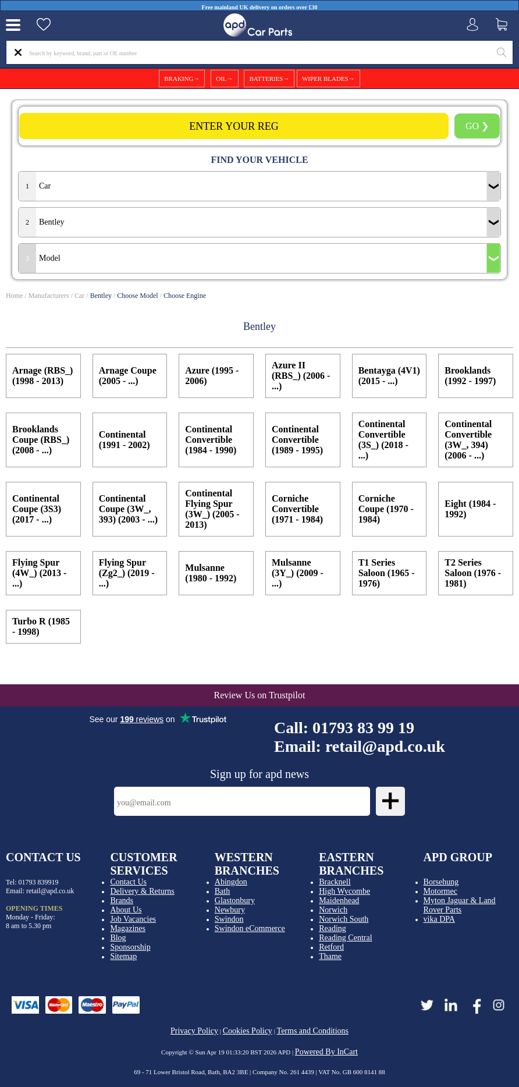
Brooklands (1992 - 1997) (470, 375)
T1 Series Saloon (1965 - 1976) (386, 572)
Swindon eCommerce (250, 928)
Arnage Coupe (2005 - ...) (128, 375)
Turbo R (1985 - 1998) (41, 626)
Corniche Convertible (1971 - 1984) (297, 508)
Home (14, 296)
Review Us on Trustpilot (259, 695)
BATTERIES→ (269, 78)
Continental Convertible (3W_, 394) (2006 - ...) (468, 439)
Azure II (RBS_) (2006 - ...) (301, 375)
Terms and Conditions (313, 1030)
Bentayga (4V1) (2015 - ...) (389, 375)
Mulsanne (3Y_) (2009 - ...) (298, 572)
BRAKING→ (182, 78)
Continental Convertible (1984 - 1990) (210, 439)
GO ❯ (477, 126)
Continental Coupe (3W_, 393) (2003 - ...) (128, 508)
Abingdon (231, 882)
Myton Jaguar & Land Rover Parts (460, 905)
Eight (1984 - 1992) (470, 509)
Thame (330, 956)
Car (79, 296)
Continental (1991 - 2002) (124, 439)
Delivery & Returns (142, 891)
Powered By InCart (326, 1051)
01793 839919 (39, 882)
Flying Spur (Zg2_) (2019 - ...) (127, 572)
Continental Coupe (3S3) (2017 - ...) (36, 508)
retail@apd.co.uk (385, 746)
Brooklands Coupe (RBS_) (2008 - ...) (40, 439)
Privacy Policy (194, 1030)
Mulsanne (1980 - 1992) (210, 573)
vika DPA (439, 919)
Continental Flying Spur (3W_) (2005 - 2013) (212, 509)
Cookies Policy (247, 1030)
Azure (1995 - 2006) (212, 375)
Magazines (127, 928)
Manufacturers (49, 296)
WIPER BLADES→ (328, 78)
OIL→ (224, 78)
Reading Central (345, 937)
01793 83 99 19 (363, 728)
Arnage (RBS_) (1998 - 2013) (42, 375)
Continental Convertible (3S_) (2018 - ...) (383, 439)
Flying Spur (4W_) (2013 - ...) (39, 572)
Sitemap (123, 956)
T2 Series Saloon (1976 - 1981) (473, 572)
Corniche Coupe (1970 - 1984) (386, 508)
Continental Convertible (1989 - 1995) (297, 439)
